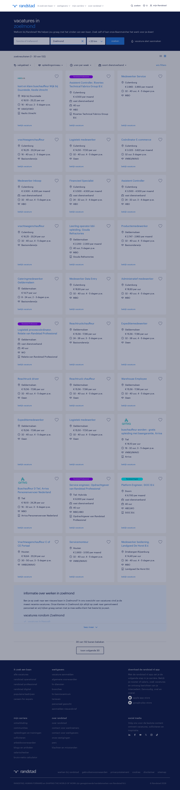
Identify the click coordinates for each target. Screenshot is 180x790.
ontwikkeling (21, 723)
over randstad (96, 5)
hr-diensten (58, 684)
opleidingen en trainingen (27, 732)
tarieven (56, 699)
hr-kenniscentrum (61, 694)
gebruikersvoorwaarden (94, 772)
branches (57, 689)
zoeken (115, 41)
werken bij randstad (68, 772)
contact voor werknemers (65, 727)
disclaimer (149, 772)
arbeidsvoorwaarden (25, 742)
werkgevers (63, 5)
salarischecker (21, 752)
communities (21, 727)
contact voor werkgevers (65, 732)
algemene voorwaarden (64, 679)
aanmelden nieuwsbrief (64, 708)
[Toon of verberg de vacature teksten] (162, 56)
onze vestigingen (61, 737)
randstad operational (25, 679)
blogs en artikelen (23, 747)
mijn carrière (79, 5)
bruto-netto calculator (25, 757)
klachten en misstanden (64, 747)
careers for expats (23, 699)
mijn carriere (20, 718)
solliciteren (19, 737)
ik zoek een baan (46, 5)
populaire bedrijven (24, 694)
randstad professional (25, 684)
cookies (136, 772)
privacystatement (120, 772)
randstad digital (22, 689)
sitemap (162, 772)
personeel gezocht (62, 704)
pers (54, 742)
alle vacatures (21, 674)
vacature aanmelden (63, 674)
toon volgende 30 (90, 650)
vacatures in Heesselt (39, 621)
